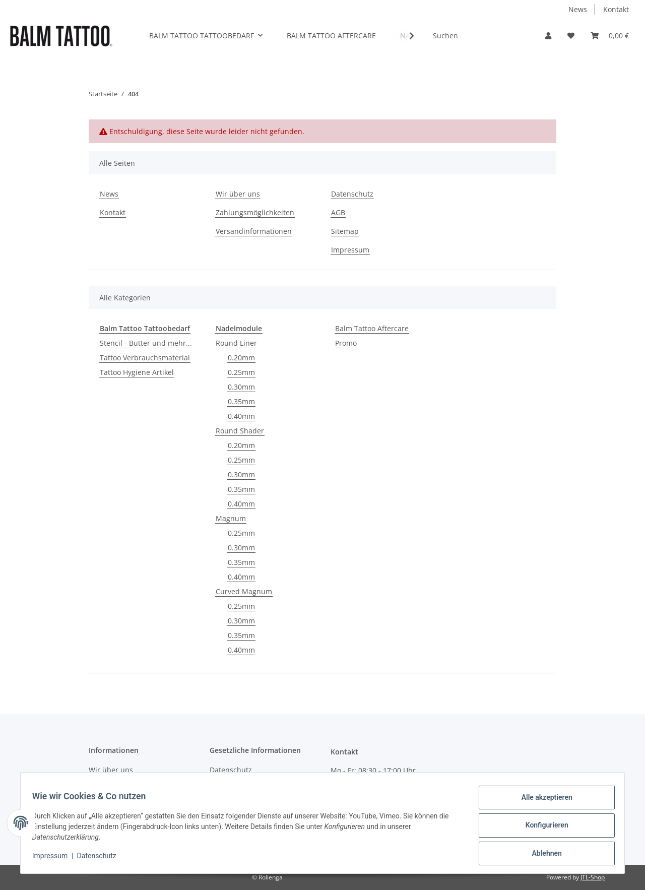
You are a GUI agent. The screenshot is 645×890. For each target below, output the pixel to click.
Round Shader (240, 430)
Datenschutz (352, 194)
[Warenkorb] (610, 35)
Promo (346, 343)
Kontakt (616, 9)
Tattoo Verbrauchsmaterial (145, 357)
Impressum (350, 250)
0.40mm (241, 416)
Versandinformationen (254, 231)
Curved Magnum (244, 591)
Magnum (231, 518)
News (577, 9)
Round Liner (236, 343)
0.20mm (241, 357)
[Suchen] (477, 35)
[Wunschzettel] (571, 35)
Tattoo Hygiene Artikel (137, 372)
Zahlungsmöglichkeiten (255, 212)
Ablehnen (542, 854)
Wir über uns (238, 194)
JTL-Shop (592, 877)
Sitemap (345, 231)
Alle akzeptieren (542, 802)
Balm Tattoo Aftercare (372, 328)
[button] (548, 35)
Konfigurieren (542, 828)
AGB (338, 212)
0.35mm (241, 401)
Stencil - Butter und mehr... (146, 343)
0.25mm (241, 372)
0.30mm (241, 387)
